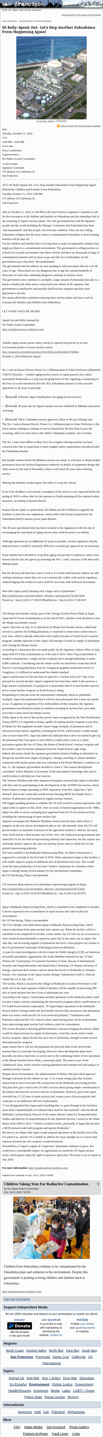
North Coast (15, 1350)
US (90, 1357)
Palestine (58, 1412)
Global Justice (62, 1384)
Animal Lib (16, 1378)
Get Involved (56, 1427)
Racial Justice (55, 1397)
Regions (10, 1343)
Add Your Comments (17, 1299)
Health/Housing (19, 1391)
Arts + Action (51, 1378)
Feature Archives (35, 1434)
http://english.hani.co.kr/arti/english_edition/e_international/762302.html (43, 595)
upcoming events (85, 1327)
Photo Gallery (79, 1427)
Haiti (37, 1412)
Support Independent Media (25, 1307)
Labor (66, 1391)
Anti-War (33, 1378)
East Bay (72, 1350)
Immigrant (41, 1391)
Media (55, 1391)
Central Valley (36, 1350)
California (79, 1357)
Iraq (46, 1412)
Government (84, 1384)
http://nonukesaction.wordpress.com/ (23, 329)
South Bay (89, 1350)
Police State (33, 1397)
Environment (39, 1384)
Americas (25, 1412)
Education (86, 1378)
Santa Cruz (60, 1357)
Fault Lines (60, 1434)
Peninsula (43, 1357)
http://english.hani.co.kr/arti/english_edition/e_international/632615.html (43, 888)
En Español (18, 1384)
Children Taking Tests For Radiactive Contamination (46, 1184)
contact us (56, 1335)
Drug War (70, 1378)
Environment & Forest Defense (35, 21)
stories (87, 1323)
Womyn (73, 1397)
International (51, 1363)
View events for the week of (81, 15)
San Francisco (9, 21)
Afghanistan (76, 1412)
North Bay (56, 1350)
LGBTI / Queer (84, 1391)
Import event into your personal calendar (79, 126)
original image (45, 121)
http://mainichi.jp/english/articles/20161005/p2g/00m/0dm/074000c (40, 352)
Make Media (33, 1427)
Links (76, 1434)
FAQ (17, 1427)
